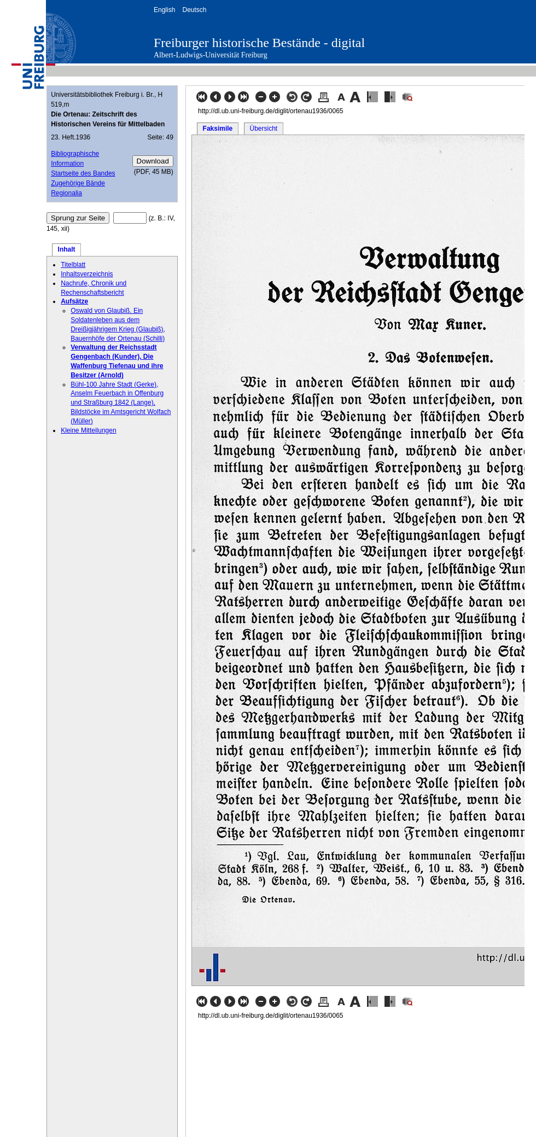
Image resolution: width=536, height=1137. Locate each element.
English (164, 10)
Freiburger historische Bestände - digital (259, 43)
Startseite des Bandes (83, 173)
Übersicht (263, 128)
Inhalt (66, 249)
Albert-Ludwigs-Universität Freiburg (210, 55)
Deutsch (194, 10)
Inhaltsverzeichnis (87, 274)
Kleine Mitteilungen (88, 430)
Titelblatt (73, 265)
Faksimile (218, 128)
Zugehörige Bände (78, 183)
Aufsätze (74, 301)
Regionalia (66, 193)
